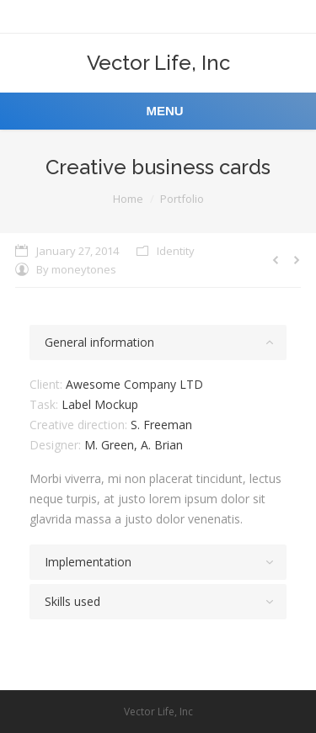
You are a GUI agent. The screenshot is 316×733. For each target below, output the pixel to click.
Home (128, 198)
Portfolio (182, 198)
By (76, 269)
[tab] (158, 342)
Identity (176, 250)
